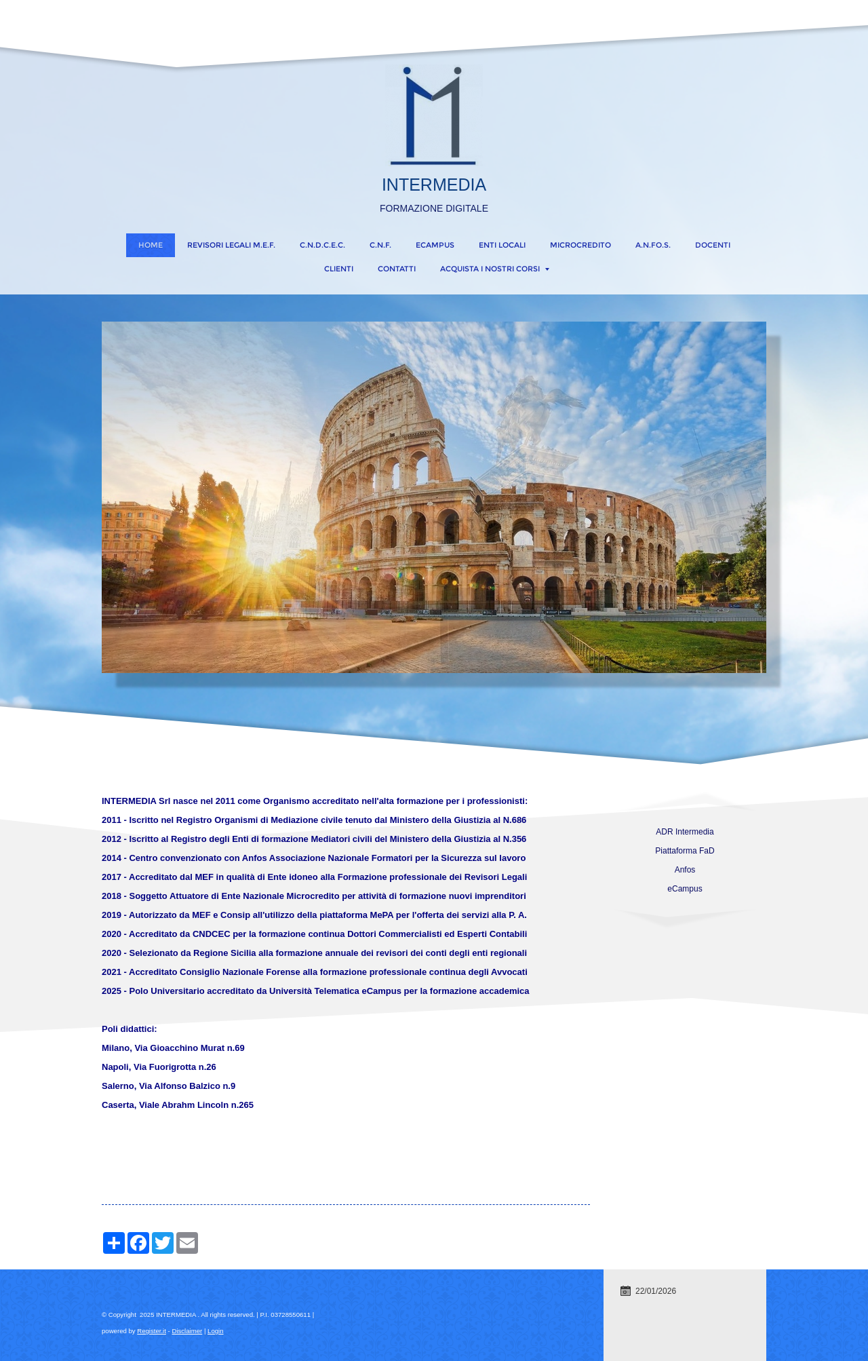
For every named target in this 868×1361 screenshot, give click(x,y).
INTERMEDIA (434, 184)
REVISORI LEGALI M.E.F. (231, 245)
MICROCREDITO (580, 245)
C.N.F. (380, 245)
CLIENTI (338, 268)
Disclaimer (187, 1331)
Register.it (151, 1331)
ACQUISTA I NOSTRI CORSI (494, 268)
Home (150, 245)
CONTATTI (397, 268)
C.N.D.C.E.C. (322, 245)
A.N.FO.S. (653, 245)
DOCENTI (712, 245)
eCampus (435, 245)
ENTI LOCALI (502, 245)
